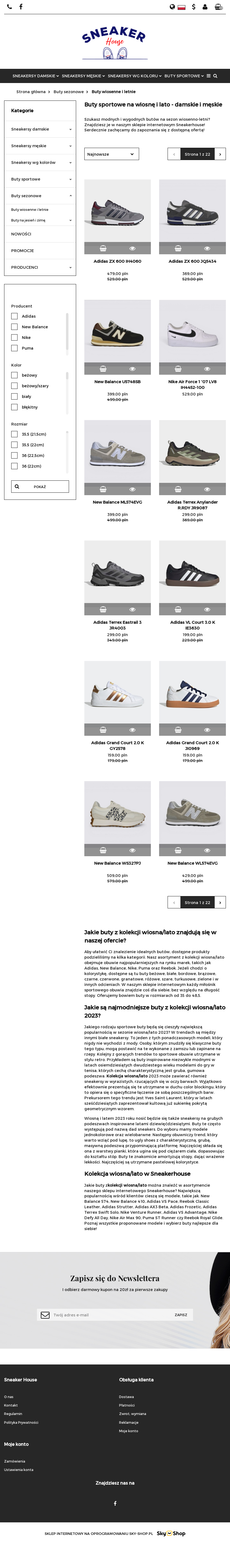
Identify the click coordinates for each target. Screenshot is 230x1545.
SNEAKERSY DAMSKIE (36, 75)
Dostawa (126, 1397)
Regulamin (13, 1414)
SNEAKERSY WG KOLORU (135, 75)
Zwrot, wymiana (132, 1414)
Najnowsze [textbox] (98, 154)
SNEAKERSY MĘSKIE (83, 75)
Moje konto (128, 1431)
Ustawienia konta (18, 1470)
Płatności (127, 1405)
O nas (8, 1397)
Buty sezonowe (41, 195)
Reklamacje (129, 1422)
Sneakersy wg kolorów (41, 162)
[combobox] (111, 154)
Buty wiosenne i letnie (29, 209)
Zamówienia (14, 1461)
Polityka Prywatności (21, 1422)
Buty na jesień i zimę (41, 220)
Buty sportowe (41, 179)
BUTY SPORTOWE (184, 75)
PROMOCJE (22, 250)
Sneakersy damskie (41, 129)
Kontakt (11, 1405)
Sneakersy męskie (41, 145)
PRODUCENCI (41, 267)
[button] (219, 7)
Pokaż (40, 487)
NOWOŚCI (21, 234)
